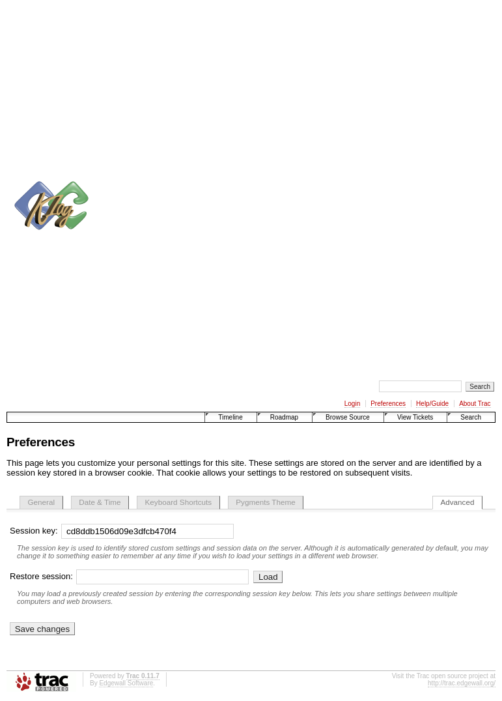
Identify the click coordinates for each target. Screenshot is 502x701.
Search (470, 417)
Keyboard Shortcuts (178, 502)
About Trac (474, 403)
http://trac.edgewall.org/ (461, 683)
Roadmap (284, 417)
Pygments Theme (265, 502)
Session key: (122, 531)
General (41, 502)
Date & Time (99, 502)
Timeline (230, 417)
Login (352, 403)
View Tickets (415, 417)
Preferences (388, 403)
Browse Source (348, 417)
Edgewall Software (126, 683)
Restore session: (131, 576)
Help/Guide (432, 403)
